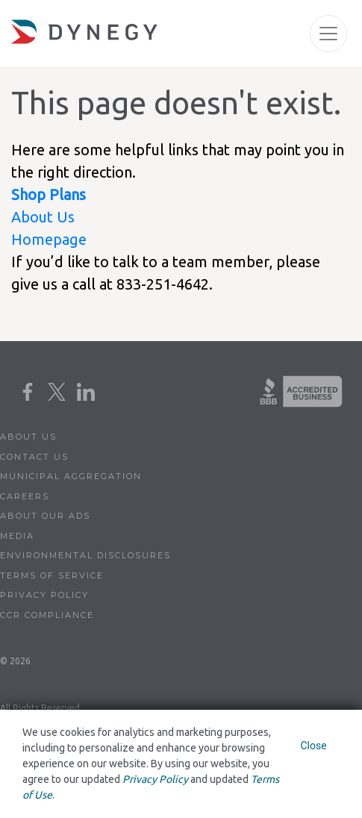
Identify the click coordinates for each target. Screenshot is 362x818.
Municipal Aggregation (71, 476)
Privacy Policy (44, 595)
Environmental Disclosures (85, 555)
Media (17, 536)
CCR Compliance (47, 615)
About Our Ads (45, 516)
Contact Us (34, 457)
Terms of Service (52, 575)
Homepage (49, 239)
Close (313, 746)
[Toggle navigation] (328, 33)
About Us (43, 216)
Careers (24, 496)
